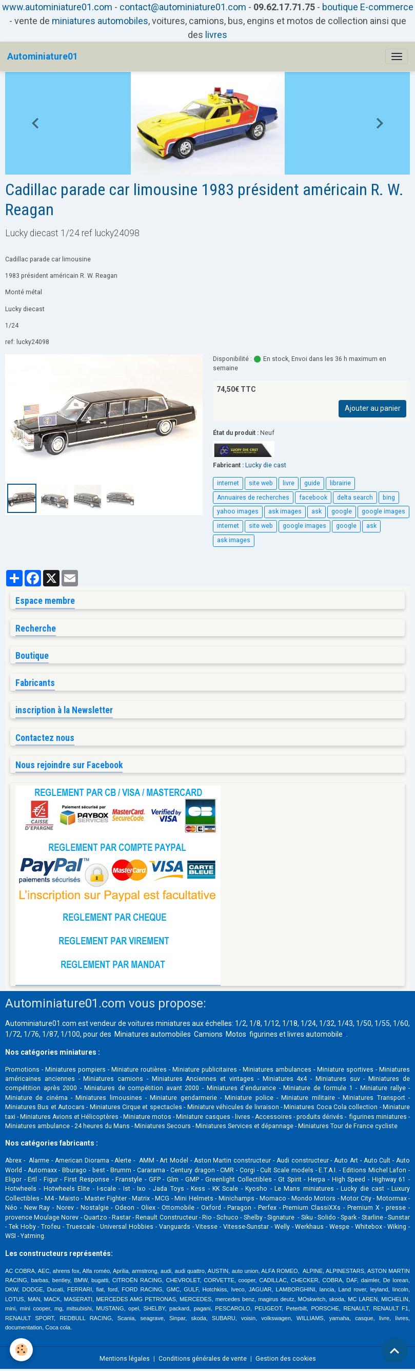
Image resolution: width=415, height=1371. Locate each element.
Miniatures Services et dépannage (244, 1126)
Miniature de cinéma (36, 1097)
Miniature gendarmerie (183, 1097)
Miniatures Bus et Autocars (45, 1107)
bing (389, 497)
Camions (208, 1034)
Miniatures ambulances (277, 1069)
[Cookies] (21, 1349)
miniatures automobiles (100, 20)
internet (228, 483)
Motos (236, 1034)
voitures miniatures (159, 1023)
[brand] (42, 56)
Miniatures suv (337, 1078)
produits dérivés (320, 1116)
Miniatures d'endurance (241, 1088)
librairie (340, 483)
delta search (355, 497)
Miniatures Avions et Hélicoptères (69, 1116)
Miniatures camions (113, 1078)
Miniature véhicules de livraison (233, 1107)
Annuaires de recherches (253, 497)
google (341, 511)
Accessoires (273, 1116)
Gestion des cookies (285, 1358)
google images (383, 511)
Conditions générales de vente (203, 1358)
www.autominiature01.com (57, 7)
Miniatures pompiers (75, 1069)
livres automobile (315, 1034)
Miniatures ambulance (37, 1126)
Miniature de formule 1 (318, 1088)
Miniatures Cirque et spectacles (136, 1107)
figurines (263, 1034)
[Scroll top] (394, 1350)
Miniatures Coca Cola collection (331, 1107)
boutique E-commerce (367, 7)
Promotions (22, 1069)
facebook (313, 497)
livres (216, 34)
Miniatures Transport (374, 1097)
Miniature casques (203, 1116)
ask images (285, 511)
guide (312, 483)
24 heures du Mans (102, 1126)
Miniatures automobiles (152, 1034)
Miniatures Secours (162, 1126)
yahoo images (238, 511)
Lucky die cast (265, 465)
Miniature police (249, 1097)
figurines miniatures (377, 1116)
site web (261, 483)
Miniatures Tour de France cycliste (348, 1126)
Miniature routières (139, 1069)
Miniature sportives (345, 1069)
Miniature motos (147, 1116)
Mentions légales (125, 1358)
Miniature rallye (383, 1088)
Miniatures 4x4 (285, 1078)
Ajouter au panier (373, 408)
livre (288, 483)
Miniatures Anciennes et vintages (203, 1078)
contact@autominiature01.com (183, 7)
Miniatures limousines (108, 1097)
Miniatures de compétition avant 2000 (143, 1088)
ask (316, 511)
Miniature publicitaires (204, 1069)
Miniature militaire (307, 1097)
